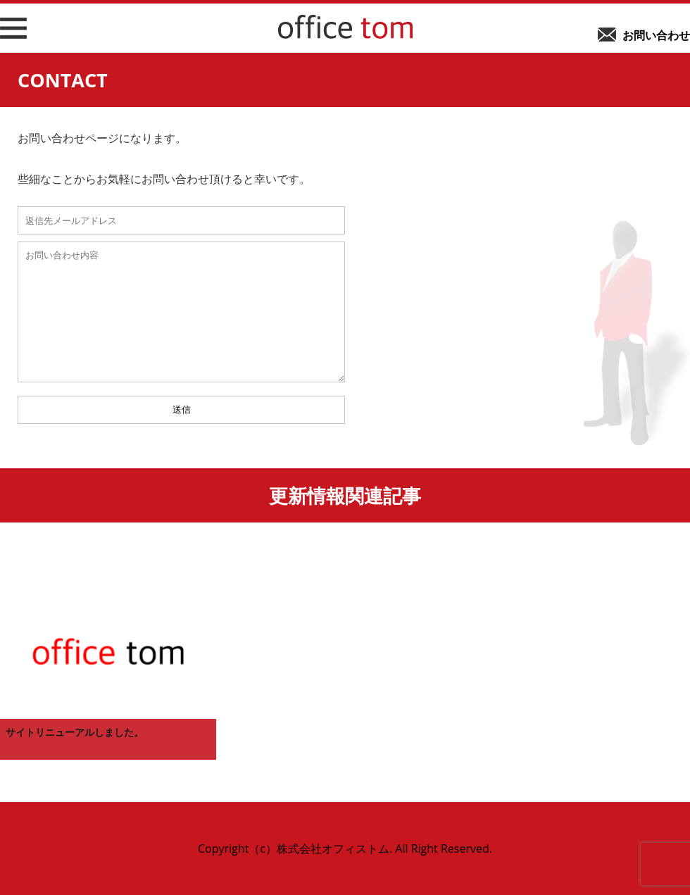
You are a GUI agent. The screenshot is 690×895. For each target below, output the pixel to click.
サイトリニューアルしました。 (75, 732)
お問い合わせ (656, 35)
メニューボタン (11, 38)
